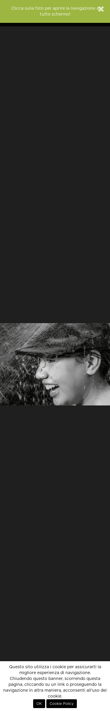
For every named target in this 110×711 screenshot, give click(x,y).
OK (39, 703)
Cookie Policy (62, 703)
